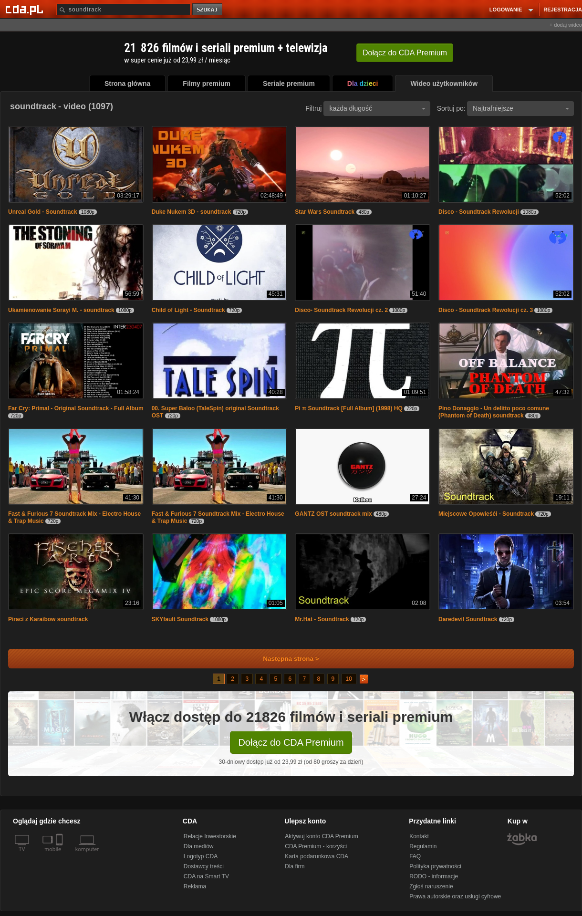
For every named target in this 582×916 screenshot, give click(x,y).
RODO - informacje (433, 876)
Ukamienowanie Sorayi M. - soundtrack (61, 310)
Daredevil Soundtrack (467, 619)
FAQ (415, 856)
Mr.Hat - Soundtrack (322, 619)
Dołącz (405, 53)
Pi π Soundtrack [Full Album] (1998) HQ (348, 408)
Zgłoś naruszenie (431, 886)
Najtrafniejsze (521, 108)
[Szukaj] (123, 9)
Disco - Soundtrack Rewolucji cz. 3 (485, 310)
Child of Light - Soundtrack (189, 310)
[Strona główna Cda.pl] (26, 9)
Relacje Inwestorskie (210, 836)
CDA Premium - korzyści (316, 846)
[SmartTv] (60, 855)
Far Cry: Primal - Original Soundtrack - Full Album (76, 408)
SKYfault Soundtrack (180, 619)
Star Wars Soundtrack (324, 211)
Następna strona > (284, 658)
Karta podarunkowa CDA (316, 856)
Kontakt (419, 836)
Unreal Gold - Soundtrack (42, 211)
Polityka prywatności (435, 866)
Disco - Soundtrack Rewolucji (478, 211)
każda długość (377, 108)
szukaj (208, 9)
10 (349, 679)
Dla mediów (199, 846)
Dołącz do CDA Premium (290, 742)
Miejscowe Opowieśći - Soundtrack (486, 513)
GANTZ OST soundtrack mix (333, 513)
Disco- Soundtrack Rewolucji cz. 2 (341, 310)
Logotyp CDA (201, 856)
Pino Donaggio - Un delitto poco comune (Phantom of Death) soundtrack (493, 412)
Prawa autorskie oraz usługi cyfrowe (455, 896)
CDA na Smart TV (206, 876)
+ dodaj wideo (566, 25)
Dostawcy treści (204, 866)
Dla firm (294, 866)
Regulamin (422, 846)
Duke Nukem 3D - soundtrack (191, 211)
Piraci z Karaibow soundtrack (48, 619)
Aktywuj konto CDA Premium (321, 836)
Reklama (195, 886)
